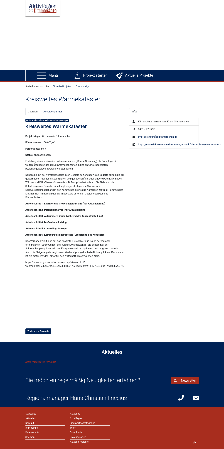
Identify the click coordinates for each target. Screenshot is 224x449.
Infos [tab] (134, 111)
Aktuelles (75, 413)
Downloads (76, 432)
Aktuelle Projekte (62, 86)
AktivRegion (76, 418)
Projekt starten (78, 437)
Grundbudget (83, 86)
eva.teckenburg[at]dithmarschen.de (157, 136)
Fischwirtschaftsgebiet (82, 423)
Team (73, 427)
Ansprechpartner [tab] (52, 111)
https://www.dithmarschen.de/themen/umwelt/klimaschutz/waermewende (180, 144)
